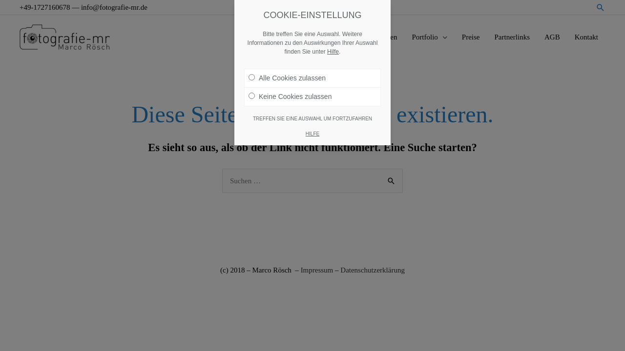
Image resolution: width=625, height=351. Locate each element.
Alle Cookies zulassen (287, 74)
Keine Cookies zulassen (290, 93)
